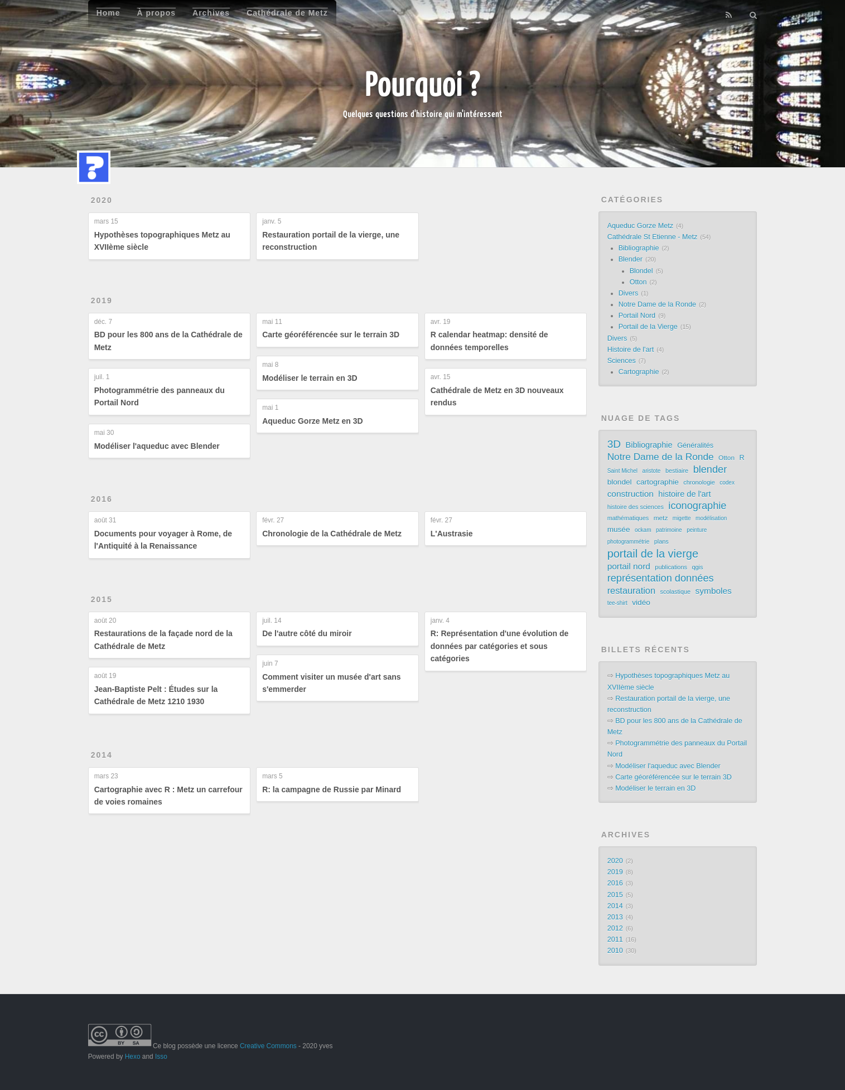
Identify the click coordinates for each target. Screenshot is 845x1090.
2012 (615, 928)
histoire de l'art (684, 494)
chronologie (698, 482)
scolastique (675, 591)
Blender (631, 259)
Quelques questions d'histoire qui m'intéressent (423, 114)
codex (727, 482)
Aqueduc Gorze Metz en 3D (312, 420)
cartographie (657, 482)
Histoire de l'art (630, 349)
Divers (629, 293)
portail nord (628, 566)
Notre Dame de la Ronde (657, 304)
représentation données (660, 578)
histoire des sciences (635, 506)
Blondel (641, 271)
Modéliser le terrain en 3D (309, 378)
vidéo (641, 602)
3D (614, 444)
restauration (631, 590)
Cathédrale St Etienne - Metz (652, 237)
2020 (102, 200)
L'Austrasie (452, 533)
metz (661, 518)
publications (671, 567)
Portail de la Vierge (648, 327)
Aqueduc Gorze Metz (640, 226)
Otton (638, 282)
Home (108, 12)
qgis (697, 567)
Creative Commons (268, 1046)
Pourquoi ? (422, 83)
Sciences (621, 361)
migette (682, 518)
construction (630, 493)
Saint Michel (622, 471)
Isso (161, 1056)
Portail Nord (637, 315)
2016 (102, 499)
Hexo (133, 1056)
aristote (652, 471)
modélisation (711, 518)
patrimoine (669, 530)
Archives (211, 12)
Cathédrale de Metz (287, 12)
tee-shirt (617, 603)
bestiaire (676, 470)
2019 (102, 300)
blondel (619, 482)
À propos (156, 12)
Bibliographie (639, 248)
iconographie (697, 505)
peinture (697, 530)
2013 (615, 917)
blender (710, 469)
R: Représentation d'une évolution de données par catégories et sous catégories (500, 646)
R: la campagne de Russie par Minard (331, 789)
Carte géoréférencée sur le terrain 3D (330, 334)
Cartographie (639, 372)
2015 (102, 599)
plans (661, 541)
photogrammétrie (628, 542)
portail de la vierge (652, 553)
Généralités (695, 445)
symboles (714, 590)
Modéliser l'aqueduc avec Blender (157, 446)
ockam (643, 530)
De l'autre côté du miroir (306, 633)
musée (618, 529)
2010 (615, 951)
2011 (615, 939)
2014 (102, 754)
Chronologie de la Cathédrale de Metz (332, 533)
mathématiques (628, 518)
